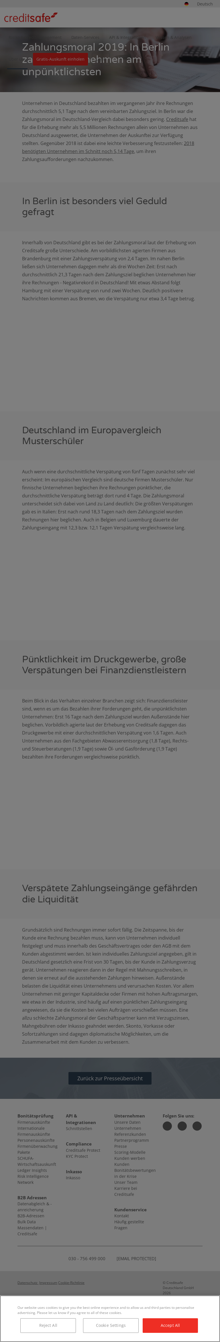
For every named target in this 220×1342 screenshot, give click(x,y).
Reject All (48, 1325)
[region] (110, 1318)
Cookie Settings (111, 1325)
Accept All (170, 1325)
